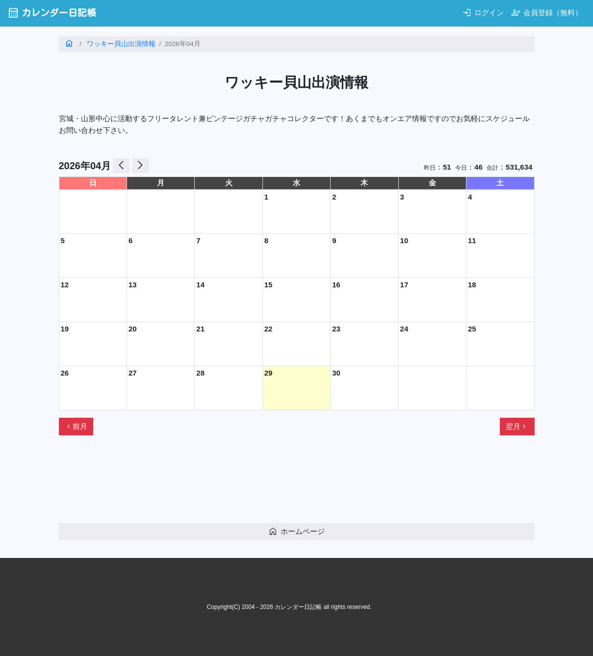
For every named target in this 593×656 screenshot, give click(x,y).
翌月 (517, 426)
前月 (76, 426)
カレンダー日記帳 (51, 12)
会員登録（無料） (546, 12)
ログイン (483, 12)
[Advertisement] (237, 483)
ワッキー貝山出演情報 (121, 44)
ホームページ (296, 531)
